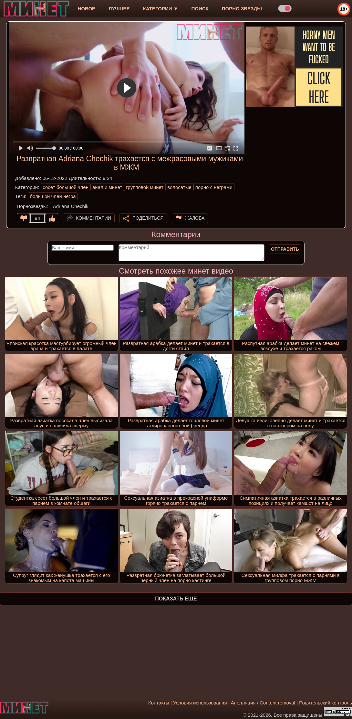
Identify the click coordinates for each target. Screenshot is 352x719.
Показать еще (176, 598)
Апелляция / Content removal (263, 702)
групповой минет (144, 187)
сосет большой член (65, 187)
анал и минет (107, 187)
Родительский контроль (325, 702)
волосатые (179, 187)
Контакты (158, 702)
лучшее (119, 8)
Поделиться (147, 218)
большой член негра (53, 196)
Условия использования (200, 702)
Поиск (200, 8)
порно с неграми (214, 187)
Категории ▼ (160, 8)
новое (86, 8)
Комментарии (93, 218)
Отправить (285, 249)
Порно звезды (242, 8)
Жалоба (195, 218)
